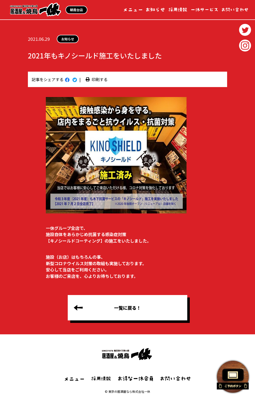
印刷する (97, 79)
